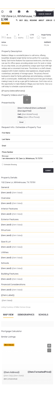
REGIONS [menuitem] (33, 20)
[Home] (18, 12)
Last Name (27, 139)
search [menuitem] (17, 20)
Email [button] (21, 122)
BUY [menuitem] (21, 20)
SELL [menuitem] (26, 20)
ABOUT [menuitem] (41, 20)
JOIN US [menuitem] (49, 20)
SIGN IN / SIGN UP (45, 14)
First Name (27, 133)
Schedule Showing (10, 164)
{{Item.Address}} (8, 343)
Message (27, 159)
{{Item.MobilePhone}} (28, 114)
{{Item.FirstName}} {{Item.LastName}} (32, 108)
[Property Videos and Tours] (27, 100)
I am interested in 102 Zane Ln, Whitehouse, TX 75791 (27, 159)
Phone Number (27, 152)
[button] (49, 346)
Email (27, 145)
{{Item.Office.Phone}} (29, 117)
